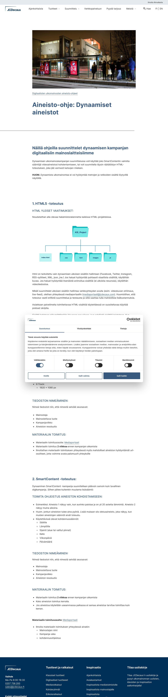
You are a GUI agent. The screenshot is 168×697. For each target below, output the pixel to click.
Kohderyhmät (53, 689)
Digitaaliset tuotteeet (57, 680)
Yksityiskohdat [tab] (84, 328)
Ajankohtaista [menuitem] (36, 8)
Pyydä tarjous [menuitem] (114, 8)
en (161, 8)
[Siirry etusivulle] (13, 8)
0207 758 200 (12, 683)
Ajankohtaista (93, 675)
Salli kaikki (122, 376)
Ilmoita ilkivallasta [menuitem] (155, 2)
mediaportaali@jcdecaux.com (98, 294)
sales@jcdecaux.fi (14, 686)
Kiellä (46, 376)
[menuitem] (147, 8)
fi (156, 8)
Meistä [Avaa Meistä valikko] (131, 8)
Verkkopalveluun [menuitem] (93, 8)
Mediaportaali (71, 442)
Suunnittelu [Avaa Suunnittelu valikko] (72, 8)
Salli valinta (84, 376)
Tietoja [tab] (123, 328)
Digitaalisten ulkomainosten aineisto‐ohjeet (55, 93)
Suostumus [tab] (44, 328)
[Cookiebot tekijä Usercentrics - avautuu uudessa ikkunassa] (128, 320)
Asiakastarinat (94, 680)
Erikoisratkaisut (54, 694)
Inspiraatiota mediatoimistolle (101, 684)
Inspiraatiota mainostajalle (100, 689)
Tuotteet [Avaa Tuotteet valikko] (54, 8)
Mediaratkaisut (54, 684)
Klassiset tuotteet (55, 675)
